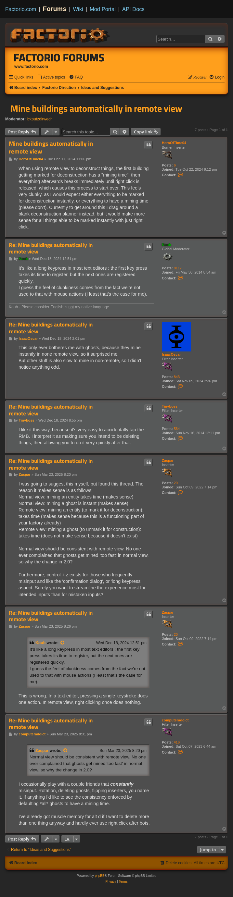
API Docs (133, 9)
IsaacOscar (171, 354)
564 (177, 429)
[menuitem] (51, 77)
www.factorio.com (31, 66)
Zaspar (168, 460)
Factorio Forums (59, 57)
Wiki (78, 9)
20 (176, 483)
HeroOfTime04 (174, 143)
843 (177, 377)
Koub (166, 245)
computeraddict (175, 720)
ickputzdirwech (40, 119)
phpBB (100, 876)
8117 (178, 268)
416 (177, 742)
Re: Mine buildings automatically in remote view (51, 248)
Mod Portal (103, 9)
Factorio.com (20, 9)
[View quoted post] (63, 643)
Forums (55, 8)
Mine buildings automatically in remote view (96, 108)
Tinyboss (169, 406)
